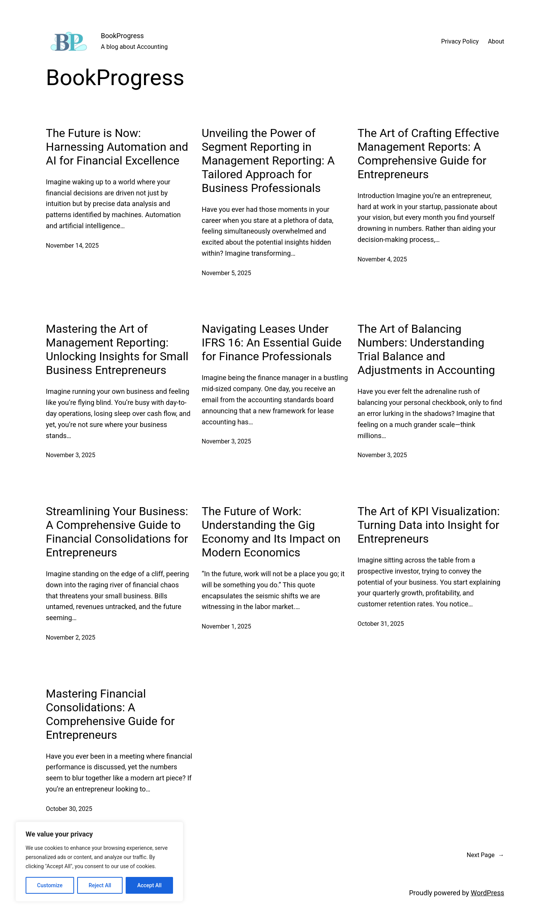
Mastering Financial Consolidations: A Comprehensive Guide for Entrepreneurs (110, 714)
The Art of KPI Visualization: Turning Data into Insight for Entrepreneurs (429, 524)
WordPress (487, 893)
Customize (50, 885)
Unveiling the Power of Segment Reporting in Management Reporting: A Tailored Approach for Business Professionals (268, 160)
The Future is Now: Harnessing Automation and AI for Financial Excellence (117, 146)
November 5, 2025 (226, 273)
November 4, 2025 (382, 259)
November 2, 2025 (70, 637)
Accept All (149, 885)
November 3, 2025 (70, 455)
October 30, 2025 (69, 808)
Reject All (100, 885)
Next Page (485, 855)
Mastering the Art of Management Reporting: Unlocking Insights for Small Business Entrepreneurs (117, 349)
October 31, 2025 (381, 623)
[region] (99, 862)
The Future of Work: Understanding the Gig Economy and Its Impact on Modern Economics (271, 531)
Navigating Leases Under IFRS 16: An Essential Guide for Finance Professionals (271, 342)
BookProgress (122, 36)
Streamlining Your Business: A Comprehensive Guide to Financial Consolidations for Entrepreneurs (117, 531)
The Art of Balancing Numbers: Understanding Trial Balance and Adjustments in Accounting (426, 349)
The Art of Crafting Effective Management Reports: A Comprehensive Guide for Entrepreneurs (428, 153)
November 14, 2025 (72, 245)
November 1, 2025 (226, 626)
